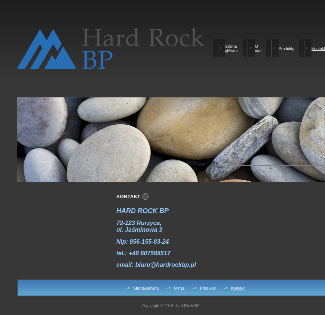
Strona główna (231, 48)
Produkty (286, 48)
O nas (258, 48)
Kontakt (318, 48)
